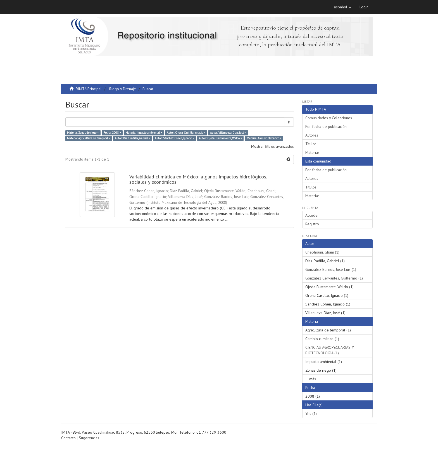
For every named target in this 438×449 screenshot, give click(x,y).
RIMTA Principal (89, 88)
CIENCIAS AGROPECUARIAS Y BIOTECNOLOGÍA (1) (329, 350)
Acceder (312, 215)
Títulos (310, 143)
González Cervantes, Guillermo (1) (334, 278)
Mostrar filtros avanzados (272, 146)
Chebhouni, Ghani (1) (322, 252)
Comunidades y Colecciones (328, 117)
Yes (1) (311, 413)
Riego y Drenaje (122, 88)
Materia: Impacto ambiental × (143, 133)
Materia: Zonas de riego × (83, 133)
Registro (312, 223)
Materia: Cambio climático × (264, 138)
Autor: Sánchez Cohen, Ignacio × (174, 138)
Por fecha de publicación (326, 126)
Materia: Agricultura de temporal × (88, 138)
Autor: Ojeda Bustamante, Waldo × (220, 138)
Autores (311, 135)
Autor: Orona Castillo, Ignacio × (186, 133)
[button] (342, 7)
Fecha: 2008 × (112, 133)
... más (310, 378)
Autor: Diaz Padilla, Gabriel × (132, 138)
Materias (312, 152)
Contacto (68, 437)
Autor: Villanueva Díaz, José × (228, 133)
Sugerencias (89, 437)
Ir (289, 122)
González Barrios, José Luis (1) (330, 269)
